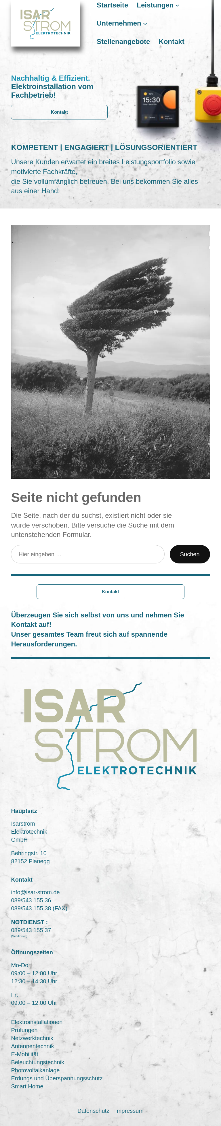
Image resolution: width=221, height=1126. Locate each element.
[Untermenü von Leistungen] (177, 5)
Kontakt (59, 112)
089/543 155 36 (31, 900)
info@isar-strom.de (35, 892)
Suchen (190, 554)
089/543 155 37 (31, 930)
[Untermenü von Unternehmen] (145, 23)
